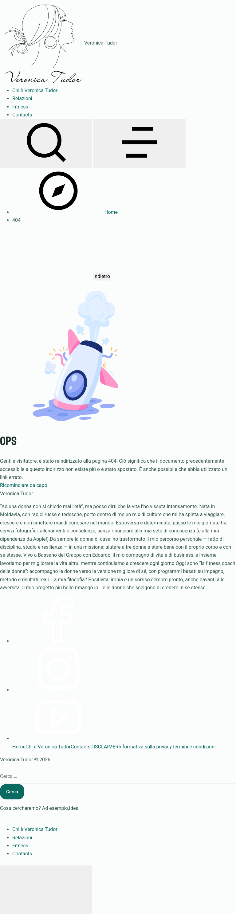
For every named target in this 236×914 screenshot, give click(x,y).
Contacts (80, 747)
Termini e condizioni (194, 747)
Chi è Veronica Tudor (48, 747)
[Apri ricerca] (46, 143)
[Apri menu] (139, 143)
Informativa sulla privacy (145, 747)
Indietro (101, 276)
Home (19, 747)
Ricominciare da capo (23, 485)
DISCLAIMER (104, 747)
